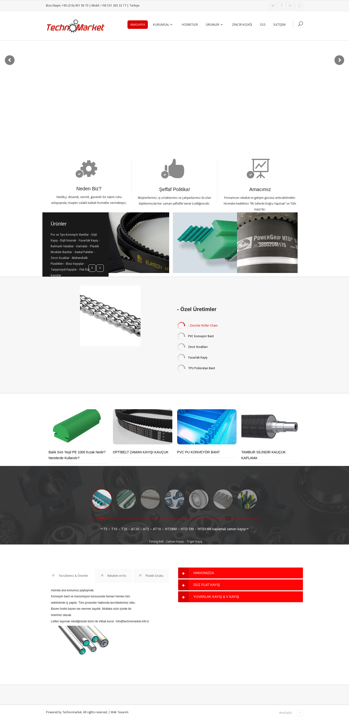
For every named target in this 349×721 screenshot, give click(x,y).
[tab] (240, 573)
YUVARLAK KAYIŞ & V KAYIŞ (216, 597)
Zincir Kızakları (192, 347)
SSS (263, 24)
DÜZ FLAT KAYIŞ (206, 585)
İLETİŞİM (279, 24)
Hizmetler (190, 24)
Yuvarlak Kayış (192, 357)
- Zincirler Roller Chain (197, 325)
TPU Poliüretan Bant (196, 368)
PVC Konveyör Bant (195, 336)
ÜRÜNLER (215, 24)
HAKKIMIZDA (203, 573)
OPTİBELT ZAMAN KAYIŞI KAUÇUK (141, 452)
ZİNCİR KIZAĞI (242, 24)
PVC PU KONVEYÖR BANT (198, 452)
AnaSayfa (137, 24)
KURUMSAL (163, 24)
